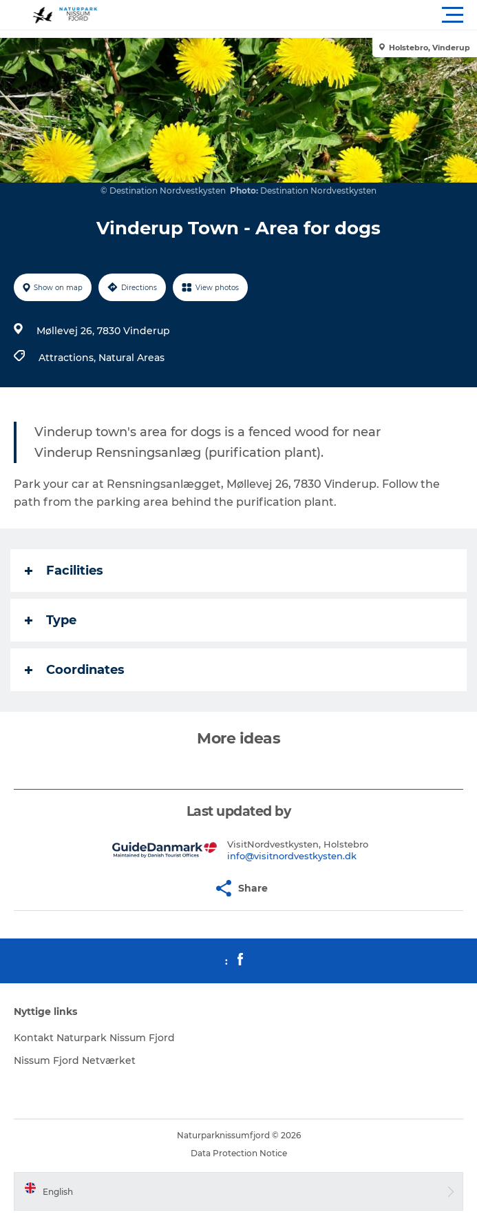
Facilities (64, 570)
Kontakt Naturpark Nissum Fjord (94, 1038)
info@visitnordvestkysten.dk (292, 855)
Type (50, 620)
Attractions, (68, 357)
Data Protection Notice (239, 1153)
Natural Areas (131, 357)
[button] (300, 15)
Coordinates (75, 669)
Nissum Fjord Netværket (75, 1060)
